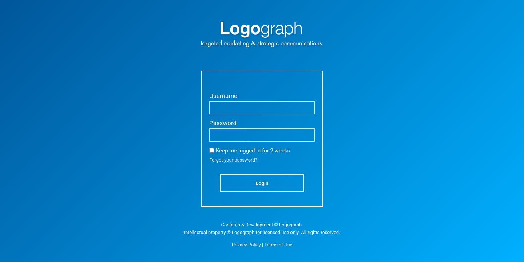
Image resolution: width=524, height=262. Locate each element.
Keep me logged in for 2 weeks (253, 150)
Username (223, 95)
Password (223, 123)
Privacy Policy (246, 244)
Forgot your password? (233, 160)
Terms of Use (278, 244)
